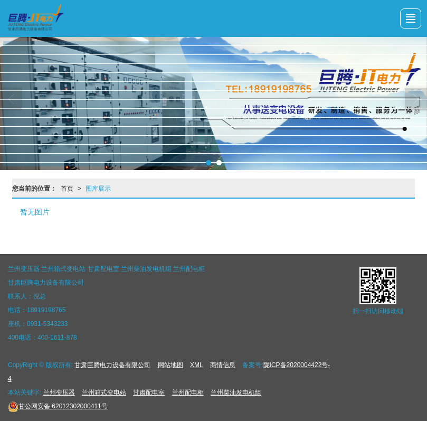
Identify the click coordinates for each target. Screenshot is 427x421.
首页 (67, 188)
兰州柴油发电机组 (236, 392)
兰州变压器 (59, 392)
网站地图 (170, 365)
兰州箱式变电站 (104, 392)
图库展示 (98, 188)
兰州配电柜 (188, 392)
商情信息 (222, 365)
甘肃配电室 (149, 392)
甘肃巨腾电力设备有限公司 (112, 365)
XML (196, 365)
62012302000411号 (58, 406)
